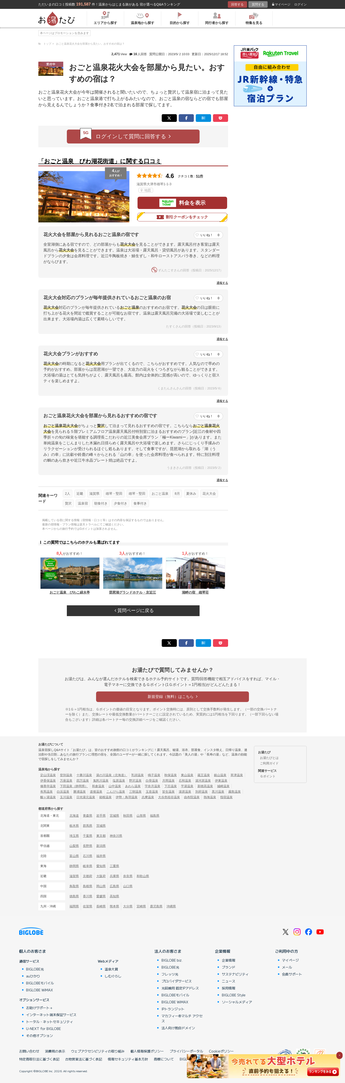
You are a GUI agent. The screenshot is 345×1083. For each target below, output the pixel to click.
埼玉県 (74, 836)
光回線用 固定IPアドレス (180, 988)
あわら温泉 (133, 786)
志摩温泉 (148, 797)
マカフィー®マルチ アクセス (181, 1018)
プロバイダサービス (176, 981)
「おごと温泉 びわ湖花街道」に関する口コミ (99, 161)
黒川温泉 (218, 791)
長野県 (87, 846)
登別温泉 (66, 775)
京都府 (87, 876)
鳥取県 (74, 886)
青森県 (87, 815)
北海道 (74, 815)
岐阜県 (87, 866)
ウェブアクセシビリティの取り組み (98, 1051)
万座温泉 (66, 780)
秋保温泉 (170, 775)
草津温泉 (236, 775)
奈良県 (127, 876)
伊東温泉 (221, 780)
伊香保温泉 (48, 780)
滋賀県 (94, 493)
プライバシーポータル (186, 1051)
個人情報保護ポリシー (147, 1051)
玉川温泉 (66, 797)
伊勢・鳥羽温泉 (127, 797)
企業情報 (222, 951)
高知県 (114, 896)
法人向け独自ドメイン (178, 1027)
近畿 (79, 493)
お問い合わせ (29, 1051)
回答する (237, 4)
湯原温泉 (185, 791)
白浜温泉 (63, 791)
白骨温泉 (152, 780)
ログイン (300, 4)
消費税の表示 (55, 1051)
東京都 (101, 836)
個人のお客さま (32, 951)
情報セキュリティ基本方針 (128, 1059)
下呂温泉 (170, 786)
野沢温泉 (135, 780)
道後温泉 (96, 791)
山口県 (127, 886)
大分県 (127, 906)
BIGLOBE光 (35, 969)
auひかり (33, 976)
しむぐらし (113, 976)
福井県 (101, 856)
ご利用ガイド (269, 763)
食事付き (140, 503)
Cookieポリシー (221, 1051)
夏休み (191, 493)
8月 (177, 493)
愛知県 (101, 866)
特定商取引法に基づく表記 (39, 1059)
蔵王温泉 (203, 775)
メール (287, 967)
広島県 (114, 886)
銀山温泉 (220, 775)
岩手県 (101, 815)
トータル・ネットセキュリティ (49, 1021)
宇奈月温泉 (152, 786)
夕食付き (120, 503)
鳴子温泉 (154, 775)
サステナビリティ (235, 974)
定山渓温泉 (48, 775)
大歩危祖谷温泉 (169, 797)
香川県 (87, 896)
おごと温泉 (160, 493)
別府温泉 (201, 791)
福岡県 (74, 906)
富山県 (74, 856)
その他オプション (39, 1035)
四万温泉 (82, 780)
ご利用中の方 (286, 951)
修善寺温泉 (48, 786)
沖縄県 (171, 906)
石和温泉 (185, 780)
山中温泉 (115, 786)
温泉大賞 (111, 969)
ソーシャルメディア (237, 1002)
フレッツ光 (169, 974)
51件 (199, 176)
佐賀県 (87, 906)
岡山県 (101, 886)
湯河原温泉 (203, 780)
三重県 (114, 866)
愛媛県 (101, 896)
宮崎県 (141, 906)
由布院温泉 (192, 797)
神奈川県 (116, 836)
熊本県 (114, 906)
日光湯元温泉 (85, 797)
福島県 (154, 815)
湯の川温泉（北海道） (111, 775)
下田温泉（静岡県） (74, 786)
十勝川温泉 (84, 775)
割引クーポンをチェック (182, 217)
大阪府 (101, 876)
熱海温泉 (210, 797)
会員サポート (292, 974)
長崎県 (101, 906)
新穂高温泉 (205, 786)
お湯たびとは (269, 758)
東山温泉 (187, 775)
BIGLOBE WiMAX (39, 990)
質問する (258, 4)
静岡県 (74, 866)
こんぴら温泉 (115, 791)
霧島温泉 (234, 791)
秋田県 (127, 815)
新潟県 (101, 846)
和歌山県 (143, 876)
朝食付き (101, 503)
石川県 (87, 856)
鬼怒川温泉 (101, 780)
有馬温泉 (46, 791)
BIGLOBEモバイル (40, 983)
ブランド (228, 967)
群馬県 (87, 825)
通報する (222, 283)
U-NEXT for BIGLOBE (43, 1028)
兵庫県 (114, 876)
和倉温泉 (98, 786)
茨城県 (101, 825)
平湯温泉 (187, 786)
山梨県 (74, 846)
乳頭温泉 (137, 775)
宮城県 (114, 815)
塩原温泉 (119, 780)
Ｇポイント (268, 776)
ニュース (228, 981)
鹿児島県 (156, 906)
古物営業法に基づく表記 (83, 1059)
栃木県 (74, 825)
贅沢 (68, 503)
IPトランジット (172, 1008)
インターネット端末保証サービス (51, 1014)
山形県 (141, 815)
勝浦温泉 (79, 791)
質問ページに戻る (134, 610)
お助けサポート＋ (39, 1007)
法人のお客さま (168, 951)
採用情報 (228, 988)
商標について (164, 1059)
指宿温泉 (226, 797)
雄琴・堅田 (114, 493)
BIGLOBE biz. (172, 960)
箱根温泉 (105, 797)
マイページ (281, 4)
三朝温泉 (135, 791)
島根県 (87, 886)
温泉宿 (83, 503)
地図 (146, 190)
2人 (67, 493)
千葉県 (87, 836)
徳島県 (74, 896)
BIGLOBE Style (234, 995)
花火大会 (209, 493)
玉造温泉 (152, 791)
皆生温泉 (168, 791)
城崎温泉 (223, 786)
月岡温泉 (168, 780)
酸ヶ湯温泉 (48, 797)
